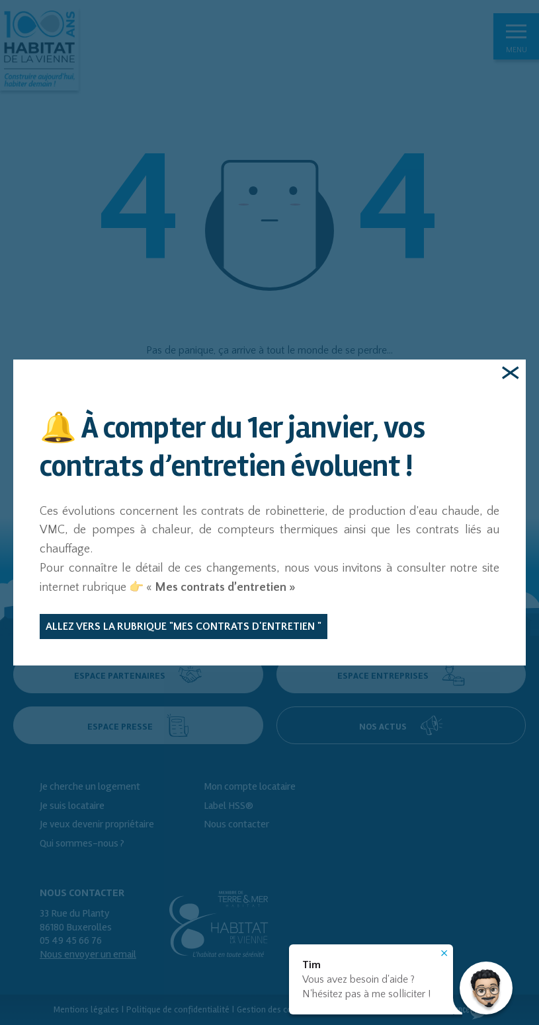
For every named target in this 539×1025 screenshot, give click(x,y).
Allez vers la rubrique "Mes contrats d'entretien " (183, 626)
